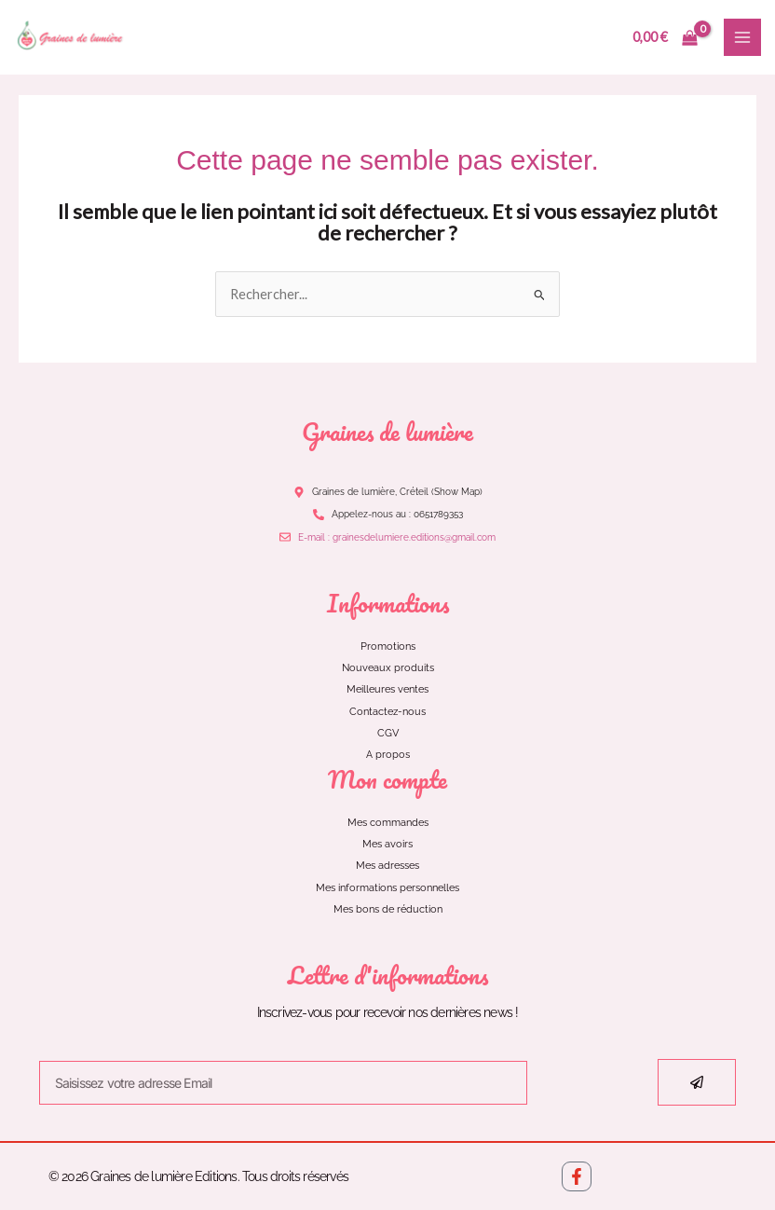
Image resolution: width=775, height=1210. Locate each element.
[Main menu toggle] (742, 37)
